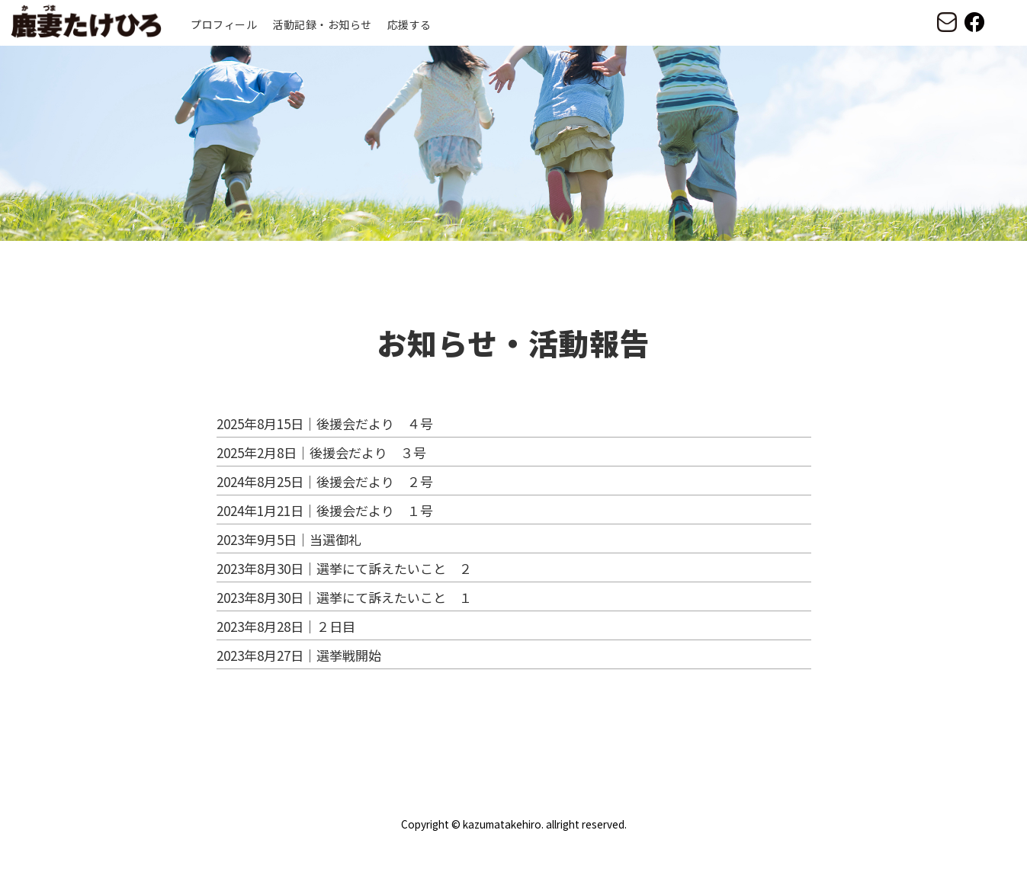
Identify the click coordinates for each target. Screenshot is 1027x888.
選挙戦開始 (348, 655)
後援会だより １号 (374, 510)
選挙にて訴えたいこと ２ (394, 568)
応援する (409, 24)
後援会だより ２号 (374, 481)
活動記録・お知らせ (322, 24)
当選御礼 (335, 539)
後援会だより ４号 (374, 423)
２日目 (335, 626)
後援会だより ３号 (368, 452)
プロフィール (224, 24)
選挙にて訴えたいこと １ (394, 597)
